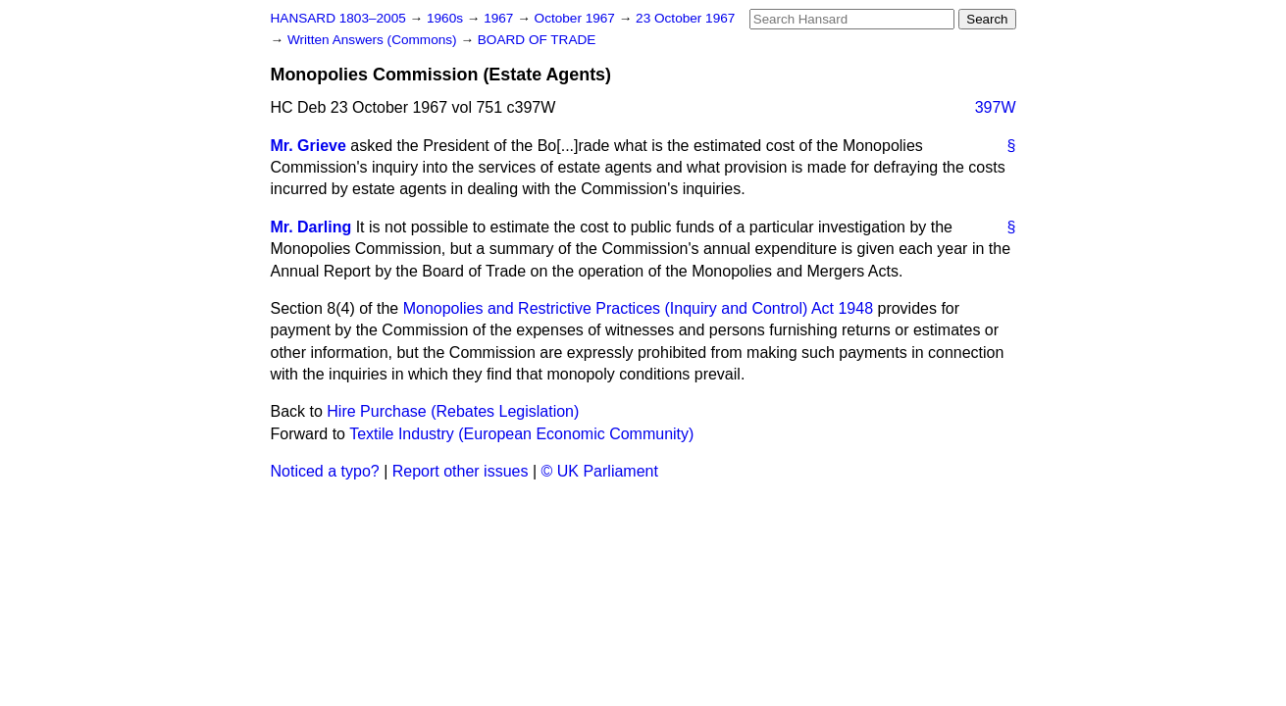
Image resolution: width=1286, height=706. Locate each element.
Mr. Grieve (308, 145)
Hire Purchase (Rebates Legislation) (453, 411)
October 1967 (577, 18)
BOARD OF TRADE (537, 39)
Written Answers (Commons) (374, 39)
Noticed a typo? (325, 471)
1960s (447, 18)
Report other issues (460, 471)
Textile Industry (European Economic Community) (521, 434)
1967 (500, 18)
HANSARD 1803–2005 (338, 18)
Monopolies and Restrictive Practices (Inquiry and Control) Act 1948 (638, 308)
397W (995, 107)
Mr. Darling (311, 227)
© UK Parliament (599, 471)
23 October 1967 (685, 18)
